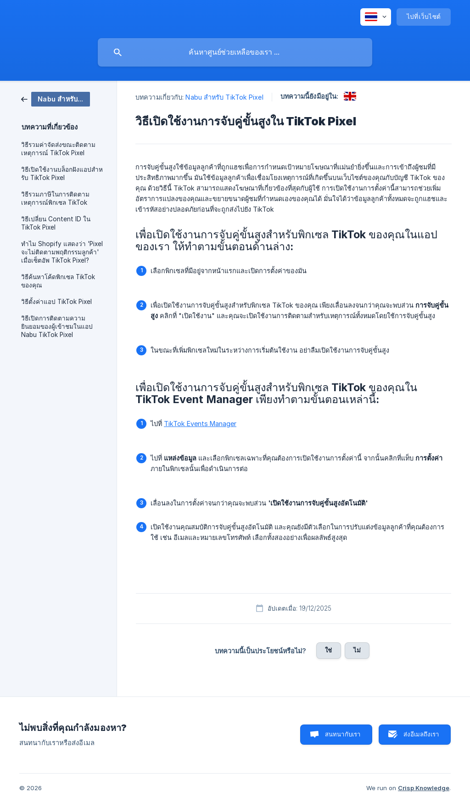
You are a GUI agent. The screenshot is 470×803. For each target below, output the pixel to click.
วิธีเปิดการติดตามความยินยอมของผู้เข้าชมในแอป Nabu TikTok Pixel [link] (57, 326)
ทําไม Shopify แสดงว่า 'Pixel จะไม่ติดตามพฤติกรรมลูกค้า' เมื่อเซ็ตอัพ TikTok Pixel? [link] (62, 252)
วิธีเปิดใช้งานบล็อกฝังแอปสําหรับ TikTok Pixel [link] (62, 173)
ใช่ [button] (328, 650)
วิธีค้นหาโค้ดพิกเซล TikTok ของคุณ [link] (58, 281)
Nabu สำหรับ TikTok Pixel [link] (224, 97)
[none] (375, 17)
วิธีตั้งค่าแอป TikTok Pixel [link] (56, 301)
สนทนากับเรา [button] (343, 734)
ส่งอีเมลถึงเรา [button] (421, 734)
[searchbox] (235, 52)
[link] (55, 98)
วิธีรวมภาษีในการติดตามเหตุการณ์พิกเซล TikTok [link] (55, 198)
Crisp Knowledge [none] (423, 788)
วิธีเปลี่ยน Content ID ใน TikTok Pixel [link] (55, 223)
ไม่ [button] (357, 650)
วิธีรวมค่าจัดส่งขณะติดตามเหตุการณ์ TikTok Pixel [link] (58, 149)
